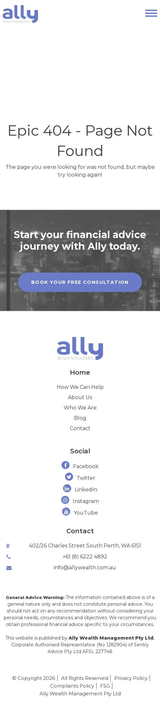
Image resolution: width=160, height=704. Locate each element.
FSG (105, 686)
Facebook (80, 466)
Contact (80, 428)
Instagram (80, 501)
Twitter (80, 478)
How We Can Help (80, 387)
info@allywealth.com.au (85, 567)
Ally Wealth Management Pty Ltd (80, 693)
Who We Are (80, 408)
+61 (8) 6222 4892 (85, 557)
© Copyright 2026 (33, 678)
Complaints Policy (72, 686)
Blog (80, 418)
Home (80, 372)
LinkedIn (80, 490)
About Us (80, 397)
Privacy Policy (130, 678)
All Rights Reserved (84, 678)
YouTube (80, 513)
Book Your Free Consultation (80, 282)
